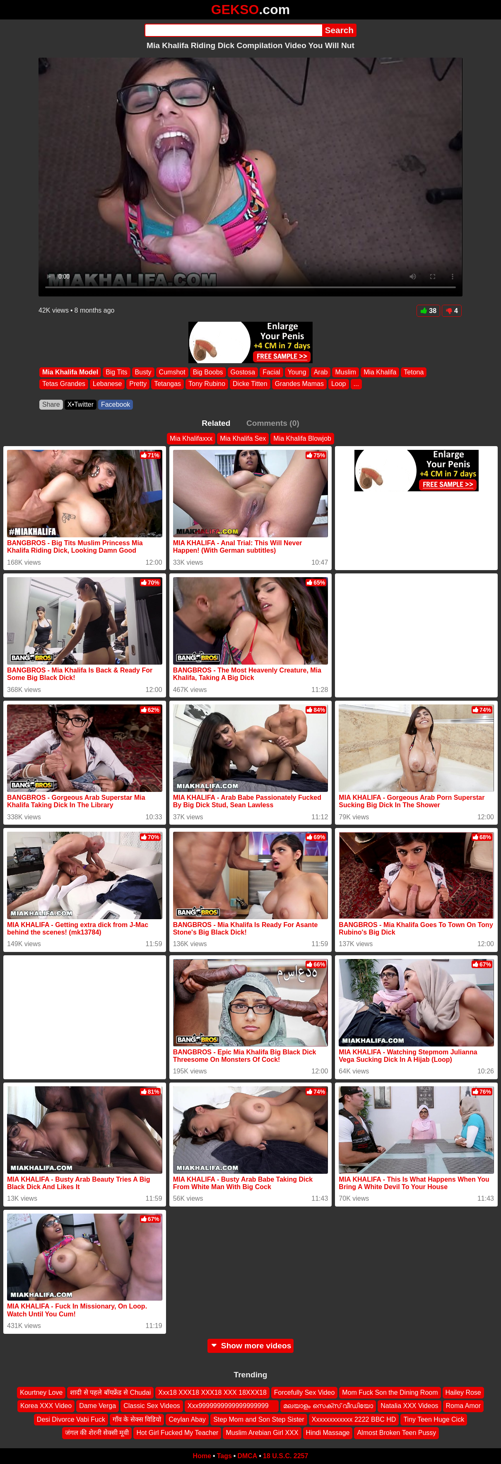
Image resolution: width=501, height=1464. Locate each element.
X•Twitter (80, 404)
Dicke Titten (250, 384)
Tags (224, 1455)
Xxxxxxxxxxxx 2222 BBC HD (354, 1419)
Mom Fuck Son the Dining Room (390, 1392)
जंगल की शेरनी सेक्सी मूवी (97, 1432)
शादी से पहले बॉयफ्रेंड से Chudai (110, 1392)
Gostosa (243, 372)
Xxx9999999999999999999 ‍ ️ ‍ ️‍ (232, 1405)
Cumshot (172, 372)
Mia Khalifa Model (70, 372)
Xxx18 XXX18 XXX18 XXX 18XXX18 (212, 1392)
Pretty (138, 384)
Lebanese (107, 384)
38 (428, 310)
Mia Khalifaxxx (191, 438)
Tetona (414, 372)
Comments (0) (272, 423)
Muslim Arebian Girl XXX (262, 1432)
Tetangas (167, 384)
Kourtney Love (41, 1392)
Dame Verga (97, 1405)
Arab (321, 372)
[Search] (233, 30)
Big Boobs (208, 372)
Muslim (345, 372)
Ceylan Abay (187, 1419)
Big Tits (116, 372)
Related (216, 423)
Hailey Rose (463, 1392)
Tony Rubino (206, 384)
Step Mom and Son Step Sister (258, 1419)
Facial (271, 372)
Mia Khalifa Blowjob (302, 438)
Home (202, 1455)
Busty (143, 372)
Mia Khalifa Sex (243, 438)
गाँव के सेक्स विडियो (137, 1419)
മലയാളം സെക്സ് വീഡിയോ (328, 1405)
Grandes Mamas (299, 384)
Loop (338, 384)
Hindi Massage (328, 1432)
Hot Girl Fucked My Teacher (177, 1432)
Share (51, 404)
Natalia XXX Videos (409, 1405)
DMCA (247, 1455)
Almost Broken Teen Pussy (396, 1432)
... (356, 384)
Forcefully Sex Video (304, 1392)
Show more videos (250, 1345)
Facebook (115, 404)
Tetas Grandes (63, 384)
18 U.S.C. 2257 (285, 1455)
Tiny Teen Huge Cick (433, 1419)
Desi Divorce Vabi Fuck (71, 1419)
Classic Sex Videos (151, 1405)
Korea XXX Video (46, 1405)
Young (297, 372)
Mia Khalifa (380, 372)
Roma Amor (463, 1405)
